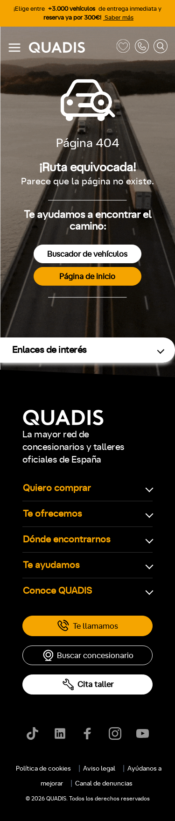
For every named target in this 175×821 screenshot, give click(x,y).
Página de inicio (87, 277)
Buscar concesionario (87, 655)
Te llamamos (87, 626)
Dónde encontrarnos (67, 539)
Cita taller (87, 684)
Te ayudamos (51, 565)
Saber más (118, 18)
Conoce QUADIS (57, 591)
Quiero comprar (57, 488)
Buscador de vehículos (87, 254)
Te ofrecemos (52, 514)
